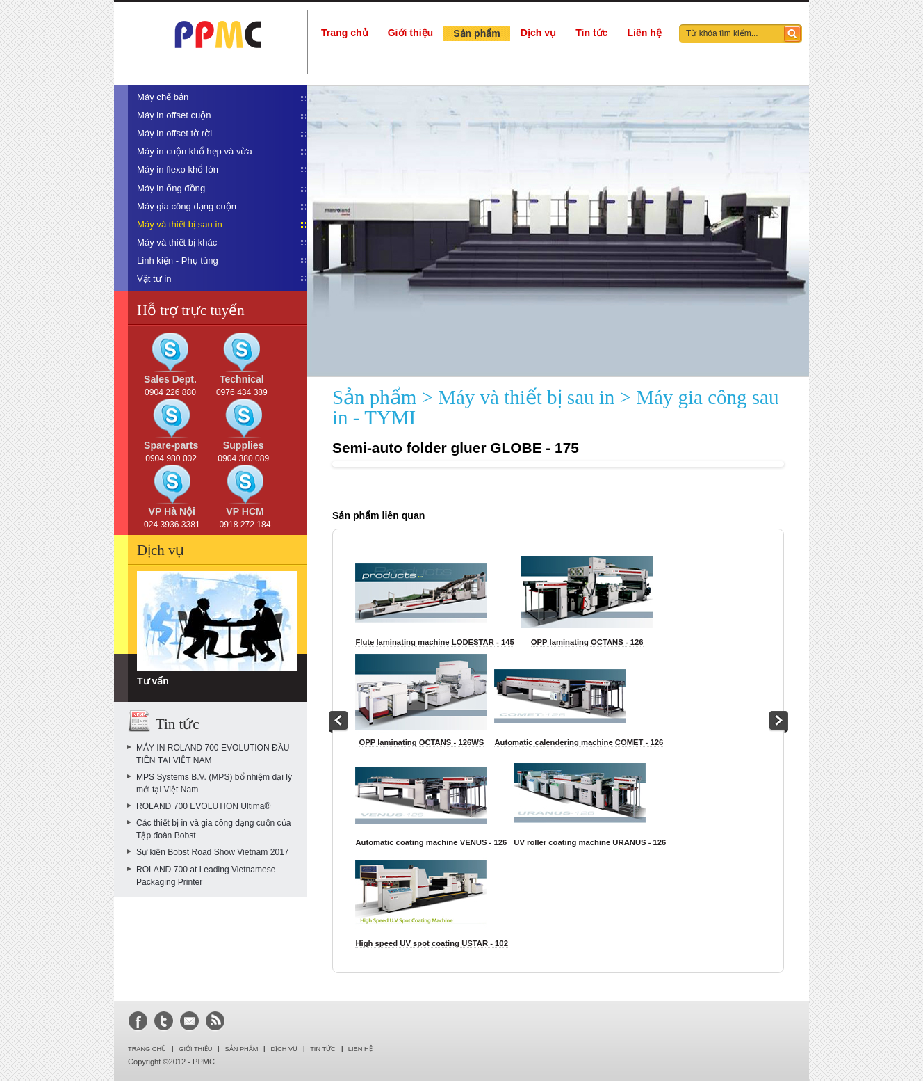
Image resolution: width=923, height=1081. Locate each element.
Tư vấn (153, 681)
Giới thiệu (410, 32)
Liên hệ (644, 32)
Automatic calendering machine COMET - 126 (578, 742)
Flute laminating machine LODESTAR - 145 (434, 642)
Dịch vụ (538, 32)
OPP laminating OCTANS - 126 (587, 642)
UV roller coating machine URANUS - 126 (590, 842)
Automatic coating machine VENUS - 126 (431, 842)
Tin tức (591, 32)
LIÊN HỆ (360, 1049)
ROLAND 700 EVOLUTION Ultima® (203, 806)
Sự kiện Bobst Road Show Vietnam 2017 (212, 852)
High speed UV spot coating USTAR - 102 (431, 943)
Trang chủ (344, 32)
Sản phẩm (476, 33)
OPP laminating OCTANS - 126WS (421, 742)
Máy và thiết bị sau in (526, 397)
